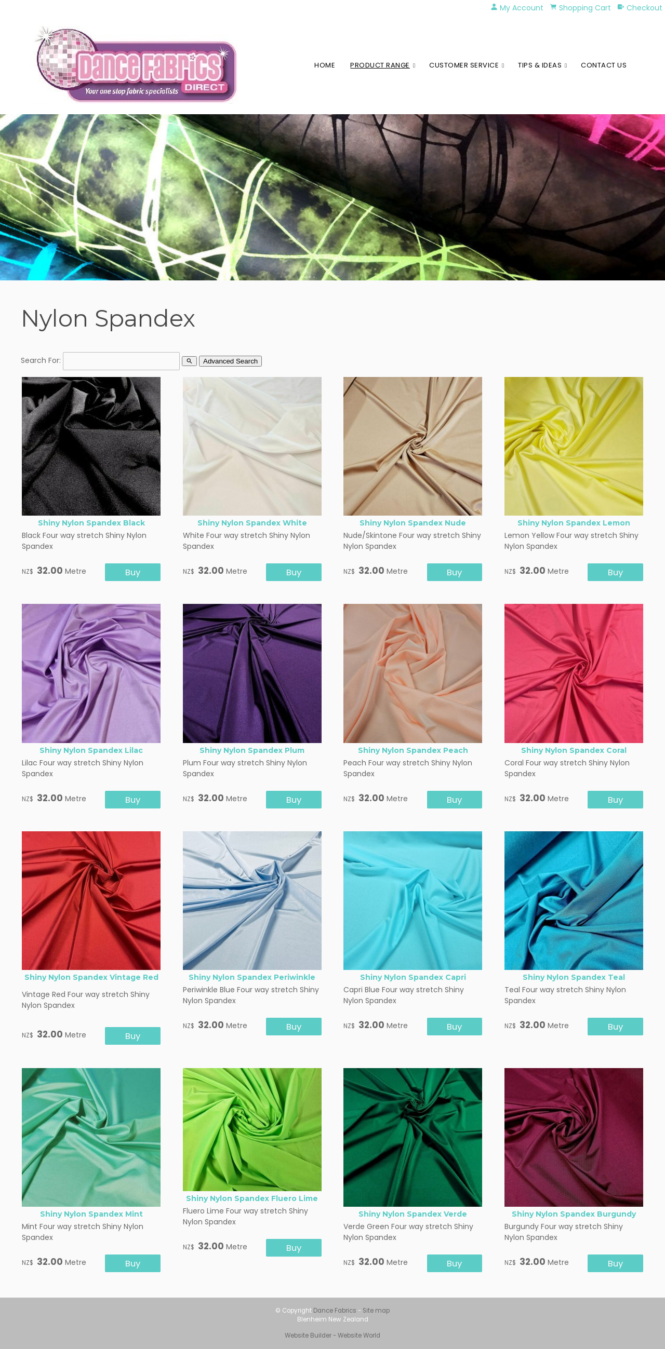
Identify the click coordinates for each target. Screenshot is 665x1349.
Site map (376, 1310)
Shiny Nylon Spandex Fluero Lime (252, 1198)
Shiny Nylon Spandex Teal (574, 977)
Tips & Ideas (540, 65)
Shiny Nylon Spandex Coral (574, 750)
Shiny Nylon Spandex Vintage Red (91, 977)
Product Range (380, 65)
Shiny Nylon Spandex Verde (412, 1214)
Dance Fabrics (334, 1310)
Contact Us (604, 65)
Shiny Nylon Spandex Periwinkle (252, 977)
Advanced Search (230, 361)
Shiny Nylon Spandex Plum (252, 750)
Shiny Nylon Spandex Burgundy (574, 1214)
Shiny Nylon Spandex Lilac (91, 750)
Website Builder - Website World (332, 1335)
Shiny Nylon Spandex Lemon (573, 523)
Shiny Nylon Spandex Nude (413, 523)
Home (324, 65)
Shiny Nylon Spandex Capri (413, 977)
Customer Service (464, 65)
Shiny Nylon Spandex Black (91, 523)
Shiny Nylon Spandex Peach (413, 750)
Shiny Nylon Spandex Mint (91, 1214)
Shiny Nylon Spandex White (252, 523)
